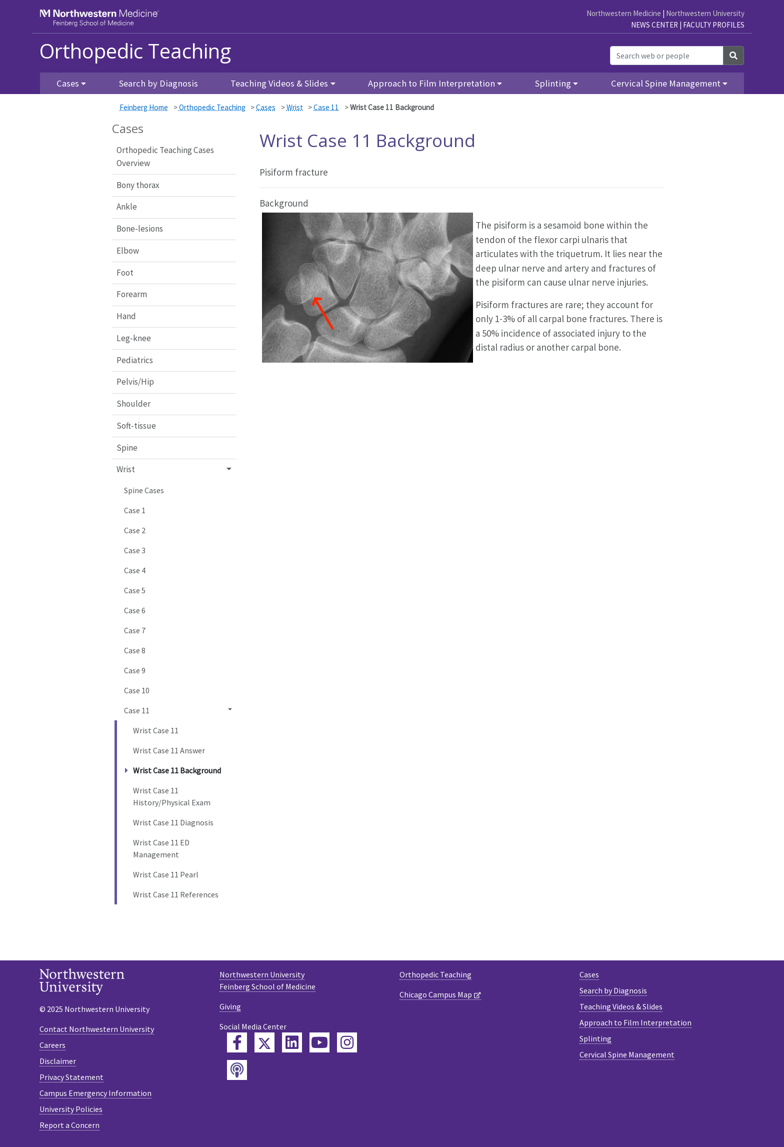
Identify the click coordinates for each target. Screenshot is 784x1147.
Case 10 (137, 690)
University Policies (71, 1109)
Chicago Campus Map (436, 994)
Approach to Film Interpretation (636, 1022)
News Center (654, 25)
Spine (127, 447)
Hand (126, 316)
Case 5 (135, 590)
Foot (125, 272)
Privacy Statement (72, 1077)
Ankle (126, 206)
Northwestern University (705, 13)
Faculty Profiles (713, 25)
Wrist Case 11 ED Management (161, 848)
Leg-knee (133, 338)
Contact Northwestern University (97, 1029)
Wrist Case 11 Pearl (165, 874)
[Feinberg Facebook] (237, 1042)
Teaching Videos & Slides (621, 1006)
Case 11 (326, 107)
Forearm (131, 294)
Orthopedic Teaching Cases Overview (165, 157)
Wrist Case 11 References (175, 894)
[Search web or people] (667, 55)
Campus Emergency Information (96, 1093)
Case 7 (135, 630)
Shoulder (133, 403)
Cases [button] (67, 83)
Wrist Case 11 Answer (169, 750)
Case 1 (135, 510)
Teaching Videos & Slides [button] (279, 83)
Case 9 (135, 670)
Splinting (596, 1038)
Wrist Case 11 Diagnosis (173, 822)
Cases (266, 107)
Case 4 (135, 570)
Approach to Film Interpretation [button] (431, 83)
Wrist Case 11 (155, 730)
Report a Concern (70, 1125)
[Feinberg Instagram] (347, 1042)
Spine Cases (144, 490)
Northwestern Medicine (623, 13)
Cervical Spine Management (627, 1054)
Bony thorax (138, 185)
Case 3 (135, 550)
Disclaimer (58, 1061)
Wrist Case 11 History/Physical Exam (171, 796)
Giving (230, 1006)
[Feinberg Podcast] (237, 1070)
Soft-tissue (136, 425)
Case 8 (135, 650)
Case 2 (135, 530)
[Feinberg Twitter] (264, 1042)
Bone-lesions (139, 228)
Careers (53, 1045)
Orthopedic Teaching (135, 51)
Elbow (127, 250)
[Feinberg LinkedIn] (292, 1042)
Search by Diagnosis (158, 83)
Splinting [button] (553, 83)
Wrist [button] (125, 469)
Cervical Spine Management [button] (665, 83)
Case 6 (135, 610)
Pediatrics (134, 360)
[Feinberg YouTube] (320, 1042)
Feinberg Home (144, 107)
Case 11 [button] (137, 710)
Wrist (294, 107)
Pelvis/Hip (135, 381)
